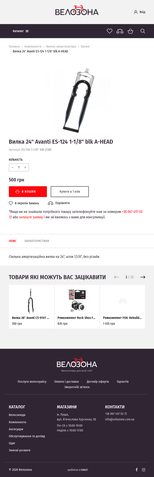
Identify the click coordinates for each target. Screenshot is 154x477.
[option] (77, 101)
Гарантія (123, 381)
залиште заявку (31, 217)
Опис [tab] (12, 241)
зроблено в (77, 470)
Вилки (85, 46)
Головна (14, 46)
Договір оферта (98, 381)
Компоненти (33, 46)
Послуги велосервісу (32, 381)
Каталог (20, 31)
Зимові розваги (19, 450)
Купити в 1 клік (70, 191)
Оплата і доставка (66, 381)
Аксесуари (16, 429)
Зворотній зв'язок (77, 387)
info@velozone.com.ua (119, 419)
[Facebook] (136, 469)
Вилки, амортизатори (61, 46)
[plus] (25, 167)
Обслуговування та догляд (27, 436)
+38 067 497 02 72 (116, 414)
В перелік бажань (24, 203)
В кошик (25, 191)
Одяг (12, 443)
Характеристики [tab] (36, 241)
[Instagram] (144, 470)
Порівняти (59, 203)
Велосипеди (17, 415)
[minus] (12, 167)
